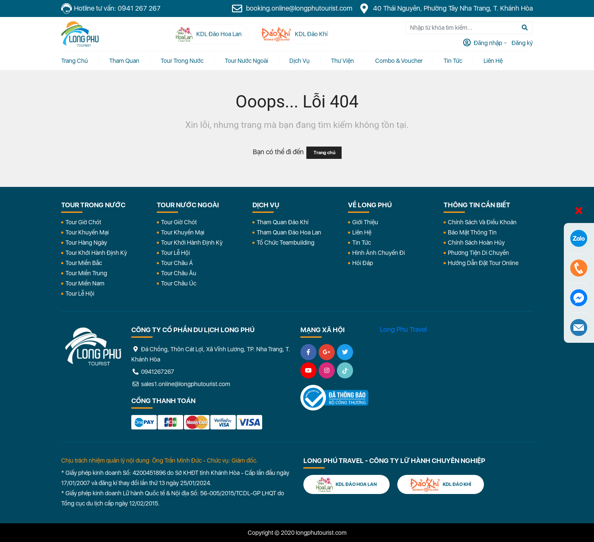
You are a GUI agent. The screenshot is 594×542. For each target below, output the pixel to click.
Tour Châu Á (177, 263)
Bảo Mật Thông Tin (472, 232)
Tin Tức (361, 242)
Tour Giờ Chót (83, 222)
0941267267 (152, 371)
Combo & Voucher (398, 60)
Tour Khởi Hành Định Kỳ (96, 252)
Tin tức (453, 60)
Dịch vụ (299, 60)
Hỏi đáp (362, 263)
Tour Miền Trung (86, 273)
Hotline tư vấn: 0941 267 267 (111, 8)
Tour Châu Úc (178, 283)
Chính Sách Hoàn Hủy (476, 242)
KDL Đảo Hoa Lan (346, 484)
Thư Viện (342, 60)
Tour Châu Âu (178, 273)
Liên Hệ (493, 60)
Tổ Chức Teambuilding (285, 242)
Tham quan (124, 60)
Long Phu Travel (403, 329)
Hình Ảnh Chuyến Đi (378, 252)
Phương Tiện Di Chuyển (478, 252)
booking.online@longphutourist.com (292, 8)
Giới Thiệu (365, 222)
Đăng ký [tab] (521, 43)
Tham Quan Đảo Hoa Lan (289, 232)
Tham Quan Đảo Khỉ (282, 222)
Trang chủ (74, 60)
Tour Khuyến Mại (87, 232)
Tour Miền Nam (85, 283)
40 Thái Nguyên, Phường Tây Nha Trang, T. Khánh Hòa (446, 8)
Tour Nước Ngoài (246, 60)
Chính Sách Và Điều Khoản (482, 222)
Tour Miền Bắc (83, 263)
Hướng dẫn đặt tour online (483, 263)
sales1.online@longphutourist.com (180, 384)
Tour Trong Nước (182, 60)
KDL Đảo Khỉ (440, 484)
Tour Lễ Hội (79, 293)
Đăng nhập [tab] (487, 43)
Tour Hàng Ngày (86, 242)
